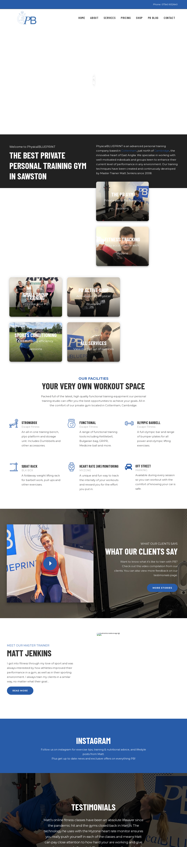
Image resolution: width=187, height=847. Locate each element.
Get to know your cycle (111, 803)
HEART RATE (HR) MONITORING (99, 327)
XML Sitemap (63, 823)
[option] (93, 688)
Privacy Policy (63, 811)
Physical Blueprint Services (71, 799)
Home (58, 788)
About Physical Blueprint (70, 793)
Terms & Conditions (66, 817)
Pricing (58, 805)
